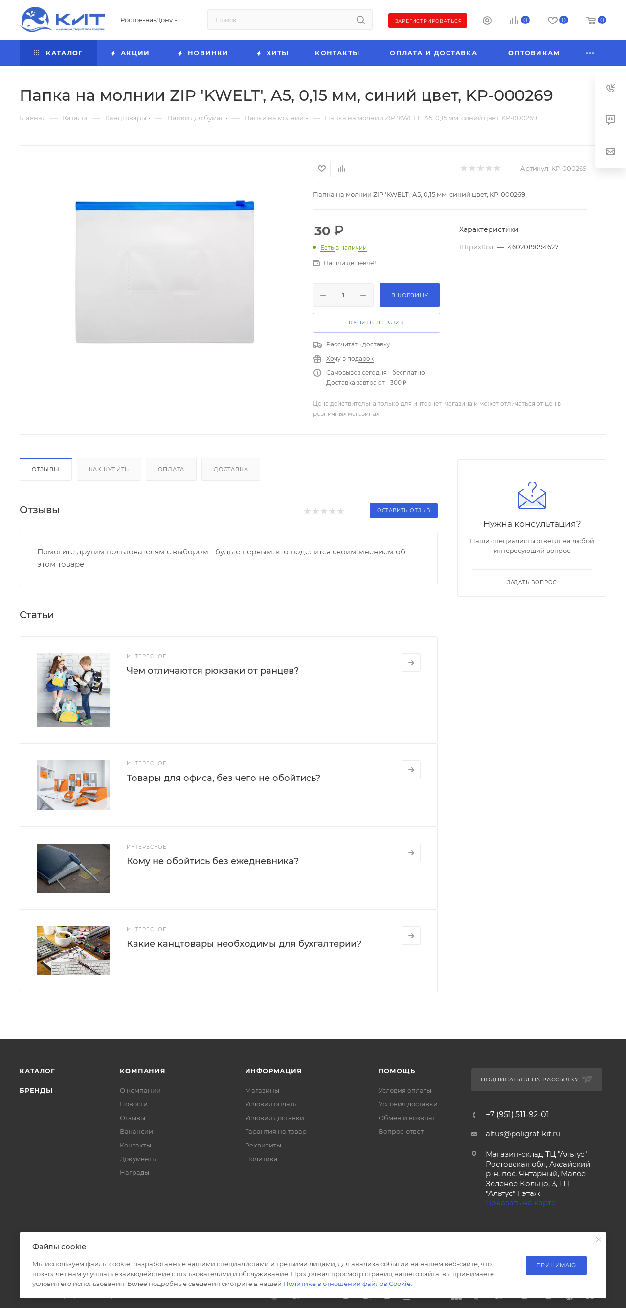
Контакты (135, 1145)
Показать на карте (521, 1202)
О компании (140, 1090)
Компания (142, 1071)
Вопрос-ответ (401, 1131)
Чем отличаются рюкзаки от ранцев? (213, 670)
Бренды (36, 1090)
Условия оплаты (271, 1104)
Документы (138, 1159)
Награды (134, 1172)
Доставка (231, 469)
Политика (261, 1159)
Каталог (37, 1071)
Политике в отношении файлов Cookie (347, 1283)
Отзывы (46, 469)
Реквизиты (263, 1145)
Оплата (171, 469)
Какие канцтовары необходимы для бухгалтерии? (244, 944)
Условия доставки (274, 1118)
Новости (134, 1104)
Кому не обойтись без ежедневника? (213, 861)
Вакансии (136, 1131)
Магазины (262, 1090)
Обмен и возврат (407, 1118)
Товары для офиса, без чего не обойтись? (223, 778)
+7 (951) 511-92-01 (517, 1115)
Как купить (109, 469)
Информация (273, 1071)
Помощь (397, 1071)
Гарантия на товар (276, 1131)
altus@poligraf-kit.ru (523, 1133)
